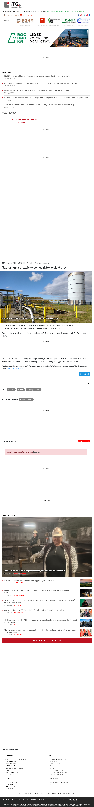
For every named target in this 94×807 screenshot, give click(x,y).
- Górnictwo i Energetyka (15, 759)
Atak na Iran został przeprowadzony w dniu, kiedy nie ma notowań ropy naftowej (47, 106)
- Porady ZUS (54, 761)
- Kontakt (9, 789)
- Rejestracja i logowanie (59, 782)
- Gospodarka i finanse (14, 768)
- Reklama (9, 784)
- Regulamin (10, 786)
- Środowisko (10, 764)
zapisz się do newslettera (15, 368)
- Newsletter (54, 784)
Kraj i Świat (27, 399)
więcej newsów (9, 113)
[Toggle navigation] (89, 5)
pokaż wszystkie (84, 441)
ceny (11, 390)
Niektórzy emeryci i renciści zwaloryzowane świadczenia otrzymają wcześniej (47, 77)
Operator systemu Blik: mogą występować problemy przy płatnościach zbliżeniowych (47, 84)
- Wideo (52, 766)
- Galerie (52, 768)
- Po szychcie (10, 775)
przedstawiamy (29, 25)
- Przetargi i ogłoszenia (58, 759)
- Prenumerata (11, 782)
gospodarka (34, 390)
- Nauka (8, 770)
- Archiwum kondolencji (58, 772)
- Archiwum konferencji (58, 775)
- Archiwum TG (54, 764)
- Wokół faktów (11, 772)
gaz (21, 390)
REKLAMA (46, 57)
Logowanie (38, 452)
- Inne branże (10, 761)
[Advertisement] (46, 65)
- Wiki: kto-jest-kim (56, 770)
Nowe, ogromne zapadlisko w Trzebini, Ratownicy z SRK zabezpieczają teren (47, 92)
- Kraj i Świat (10, 766)
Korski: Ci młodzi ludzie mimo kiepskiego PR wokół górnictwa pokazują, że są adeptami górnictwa (47, 99)
